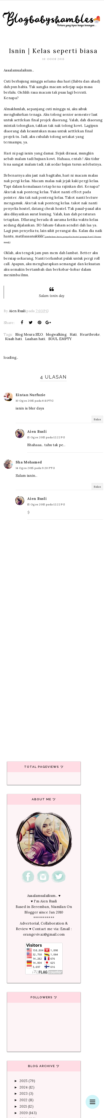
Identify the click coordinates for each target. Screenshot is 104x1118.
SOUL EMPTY (60, 339)
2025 (23, 1081)
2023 (24, 1093)
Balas (97, 419)
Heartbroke (90, 334)
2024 (24, 1087)
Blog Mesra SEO (29, 334)
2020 (24, 1113)
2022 (23, 1100)
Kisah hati (13, 339)
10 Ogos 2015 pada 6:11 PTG (34, 400)
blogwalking (56, 334)
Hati (73, 334)
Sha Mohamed (29, 462)
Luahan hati (35, 339)
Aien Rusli (37, 431)
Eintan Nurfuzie (31, 395)
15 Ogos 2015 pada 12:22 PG (46, 437)
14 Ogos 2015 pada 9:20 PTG (35, 468)
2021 (23, 1106)
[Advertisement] (50, 692)
